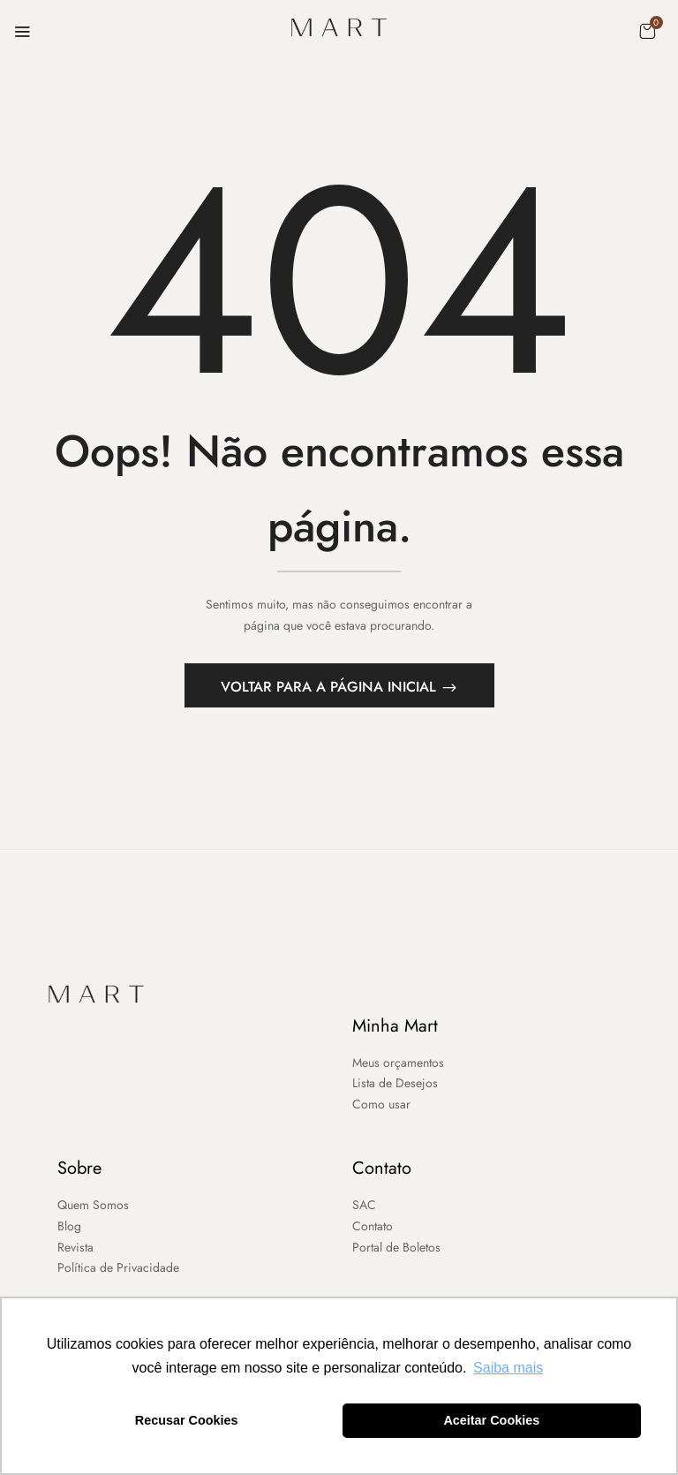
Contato (381, 1168)
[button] (647, 31)
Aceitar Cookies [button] (491, 1420)
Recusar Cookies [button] (186, 1420)
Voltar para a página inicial (331, 687)
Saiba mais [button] (508, 1367)
